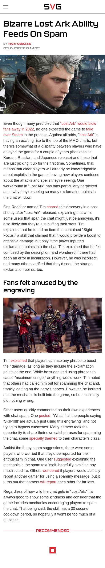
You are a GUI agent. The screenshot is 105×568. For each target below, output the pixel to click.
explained (19, 361)
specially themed (43, 438)
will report (48, 482)
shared (52, 207)
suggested (62, 459)
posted (44, 416)
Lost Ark (86, 135)
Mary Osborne (19, 43)
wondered (51, 471)
